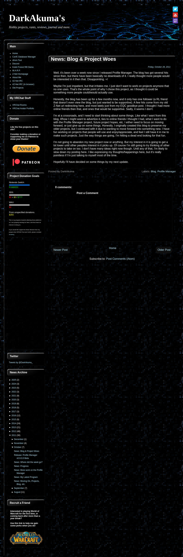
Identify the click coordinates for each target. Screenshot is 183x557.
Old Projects (17, 88)
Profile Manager (166, 171)
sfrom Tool (17, 60)
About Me (16, 77)
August (17, 492)
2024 (13, 384)
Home (15, 53)
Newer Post (60, 249)
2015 (13, 419)
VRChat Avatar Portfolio (23, 108)
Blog (153, 171)
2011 (13, 435)
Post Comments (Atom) (120, 258)
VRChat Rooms (19, 105)
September (19, 488)
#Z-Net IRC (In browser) (23, 84)
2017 (13, 411)
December (18, 439)
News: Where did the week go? (28, 462)
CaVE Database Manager (24, 57)
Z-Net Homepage (20, 74)
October (17, 447)
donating (11, 234)
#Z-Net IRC (17, 81)
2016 (13, 415)
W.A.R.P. (16, 70)
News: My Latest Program (26, 477)
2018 (13, 407)
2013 (13, 427)
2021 (13, 396)
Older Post (163, 249)
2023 (13, 388)
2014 (13, 423)
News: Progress (21, 466)
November (18, 443)
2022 (13, 392)
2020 (13, 399)
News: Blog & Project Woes (26, 451)
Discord (15, 63)
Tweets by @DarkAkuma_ (21, 362)
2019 (13, 403)
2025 (13, 380)
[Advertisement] (26, 295)
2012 (13, 431)
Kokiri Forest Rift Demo (23, 67)
